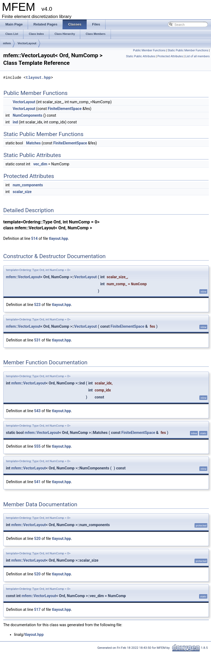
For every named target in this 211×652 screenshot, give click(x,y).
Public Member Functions (149, 50)
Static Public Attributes (140, 56)
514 (34, 238)
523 (37, 304)
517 (37, 609)
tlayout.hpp (38, 77)
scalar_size (22, 192)
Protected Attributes (170, 56)
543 (37, 411)
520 (37, 538)
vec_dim (40, 164)
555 (37, 446)
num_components (28, 185)
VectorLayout (26, 43)
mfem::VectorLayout (23, 277)
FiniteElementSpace (65, 108)
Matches (33, 143)
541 (37, 482)
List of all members (197, 56)
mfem (7, 43)
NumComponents (27, 115)
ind (15, 122)
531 (37, 340)
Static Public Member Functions (188, 50)
